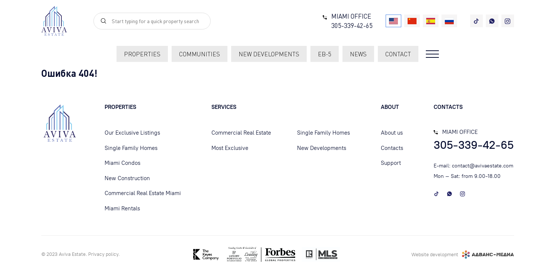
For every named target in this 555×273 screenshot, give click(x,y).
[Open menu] (432, 54)
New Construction (127, 178)
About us (392, 132)
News (358, 54)
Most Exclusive (229, 148)
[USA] (393, 21)
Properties (142, 54)
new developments (269, 54)
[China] (412, 21)
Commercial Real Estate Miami (143, 193)
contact (398, 54)
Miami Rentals (122, 208)
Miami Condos (122, 163)
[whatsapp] (492, 21)
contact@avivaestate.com (482, 166)
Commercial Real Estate (241, 132)
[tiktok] (476, 21)
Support (391, 163)
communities (199, 54)
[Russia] (449, 21)
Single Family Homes (131, 148)
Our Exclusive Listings (132, 132)
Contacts (392, 148)
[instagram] (507, 21)
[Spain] (430, 21)
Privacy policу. (104, 254)
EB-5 (324, 54)
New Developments (321, 148)
